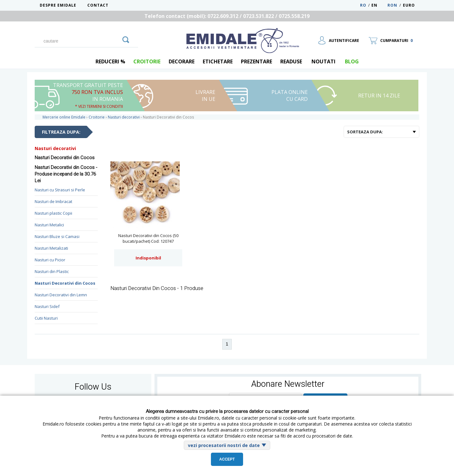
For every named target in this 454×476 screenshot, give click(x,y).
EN (378, 5)
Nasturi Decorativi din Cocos (65, 283)
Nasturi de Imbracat (53, 201)
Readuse (291, 61)
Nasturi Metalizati (51, 248)
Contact (97, 5)
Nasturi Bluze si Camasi (57, 236)
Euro (409, 5)
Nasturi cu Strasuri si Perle (60, 190)
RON (392, 5)
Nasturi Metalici (49, 225)
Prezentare (256, 61)
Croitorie (146, 61)
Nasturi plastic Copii (53, 213)
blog (352, 61)
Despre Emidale (58, 5)
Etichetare (218, 61)
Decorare (182, 61)
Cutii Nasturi (46, 318)
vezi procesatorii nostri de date (224, 445)
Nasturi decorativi (55, 148)
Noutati (323, 61)
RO (363, 5)
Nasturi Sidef (47, 306)
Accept (227, 459)
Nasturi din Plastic (52, 271)
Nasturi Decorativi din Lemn (61, 295)
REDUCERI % (110, 61)
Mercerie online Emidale (64, 117)
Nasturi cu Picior (50, 260)
